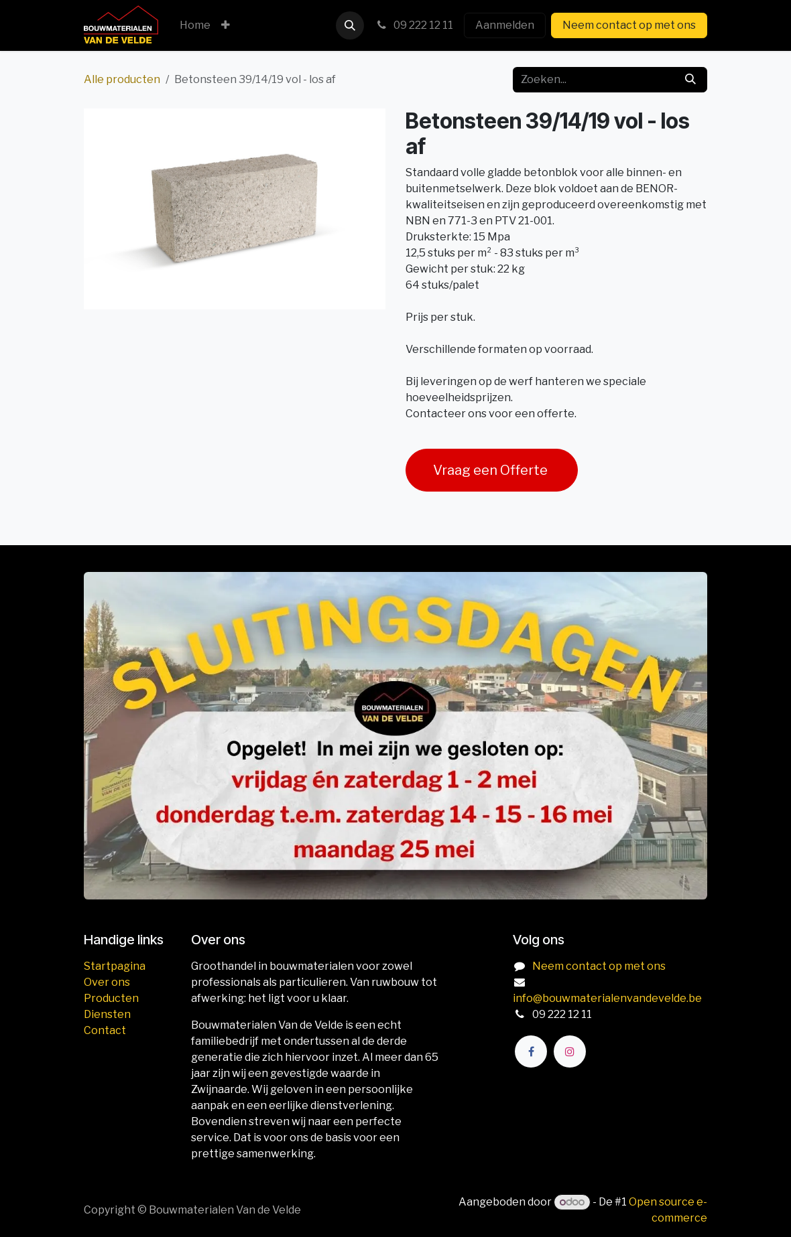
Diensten (107, 1014)
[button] (350, 25)
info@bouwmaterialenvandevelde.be (607, 998)
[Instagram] (570, 1051)
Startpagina (114, 966)
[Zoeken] (690, 79)
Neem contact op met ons (629, 25)
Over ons (107, 982)
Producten (111, 998)
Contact (105, 1030)
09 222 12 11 (414, 25)
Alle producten (122, 79)
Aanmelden (504, 25)
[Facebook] (531, 1051)
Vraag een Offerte (491, 470)
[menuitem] (195, 25)
